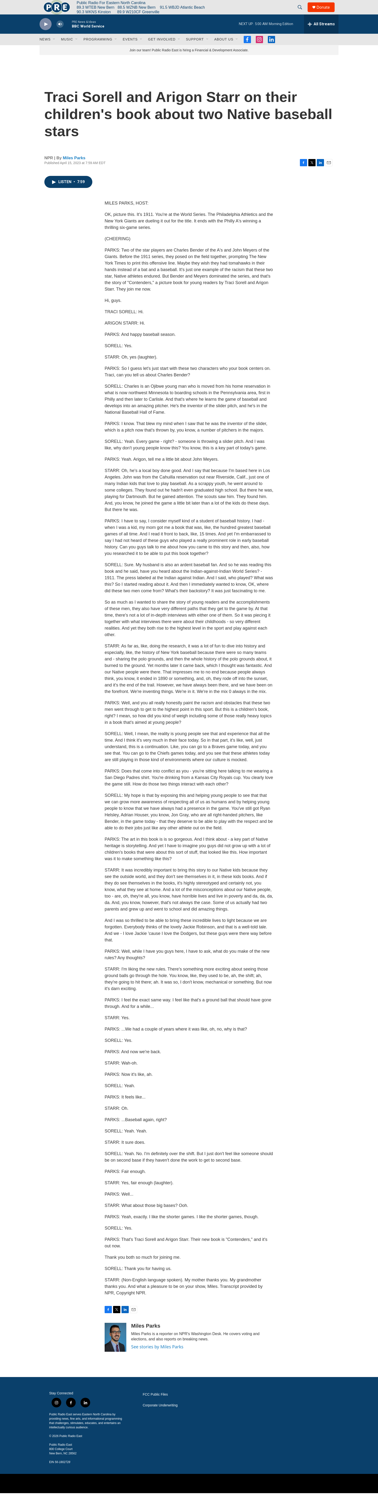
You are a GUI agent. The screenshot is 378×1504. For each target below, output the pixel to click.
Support (195, 50)
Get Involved (162, 50)
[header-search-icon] (302, 13)
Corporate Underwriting (160, 1416)
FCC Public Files (155, 1405)
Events (130, 50)
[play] (45, 35)
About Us (223, 50)
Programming (97, 50)
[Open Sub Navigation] (54, 50)
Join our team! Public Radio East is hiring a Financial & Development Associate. (189, 61)
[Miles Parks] (115, 1348)
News (45, 50)
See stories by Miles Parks (157, 1357)
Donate (326, 12)
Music (67, 50)
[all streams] (321, 35)
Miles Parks (74, 168)
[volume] (60, 35)
